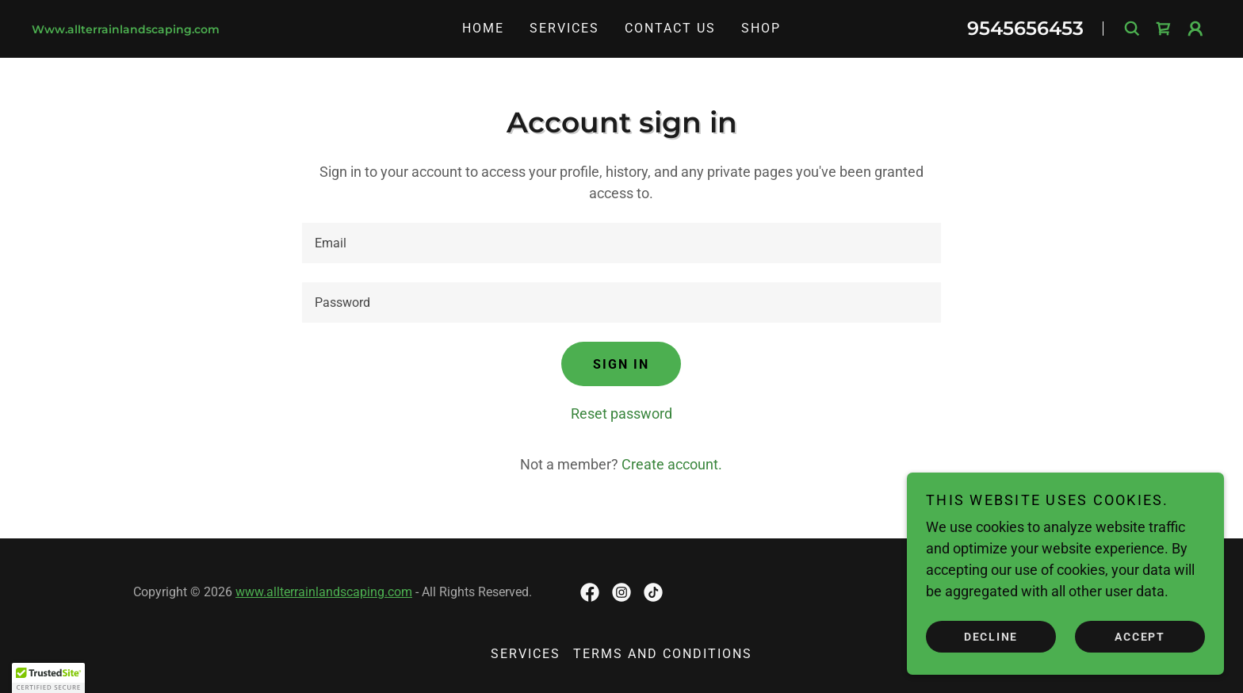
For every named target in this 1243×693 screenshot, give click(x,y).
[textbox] (621, 243)
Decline (991, 636)
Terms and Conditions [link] (662, 653)
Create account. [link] (672, 464)
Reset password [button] (621, 413)
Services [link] (564, 28)
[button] (1195, 28)
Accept (1140, 636)
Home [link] (483, 28)
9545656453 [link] (1025, 28)
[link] (208, 28)
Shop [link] (761, 28)
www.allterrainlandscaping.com (323, 591)
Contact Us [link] (670, 28)
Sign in (621, 364)
